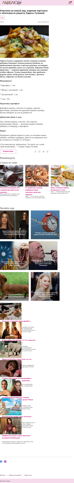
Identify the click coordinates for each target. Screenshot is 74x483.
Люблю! (2, 22)
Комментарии (8, 151)
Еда (2, 17)
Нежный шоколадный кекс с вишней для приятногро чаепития (10, 190)
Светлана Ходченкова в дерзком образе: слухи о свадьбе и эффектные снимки (45, 294)
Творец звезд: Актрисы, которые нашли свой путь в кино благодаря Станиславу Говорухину (43, 262)
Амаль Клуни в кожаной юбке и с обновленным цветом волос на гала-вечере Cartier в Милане (14, 232)
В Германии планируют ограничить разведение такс (14, 295)
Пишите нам (28, 475)
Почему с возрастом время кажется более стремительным (45, 233)
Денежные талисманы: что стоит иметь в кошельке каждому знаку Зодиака (14, 263)
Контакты (2, 475)
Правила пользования (15, 475)
